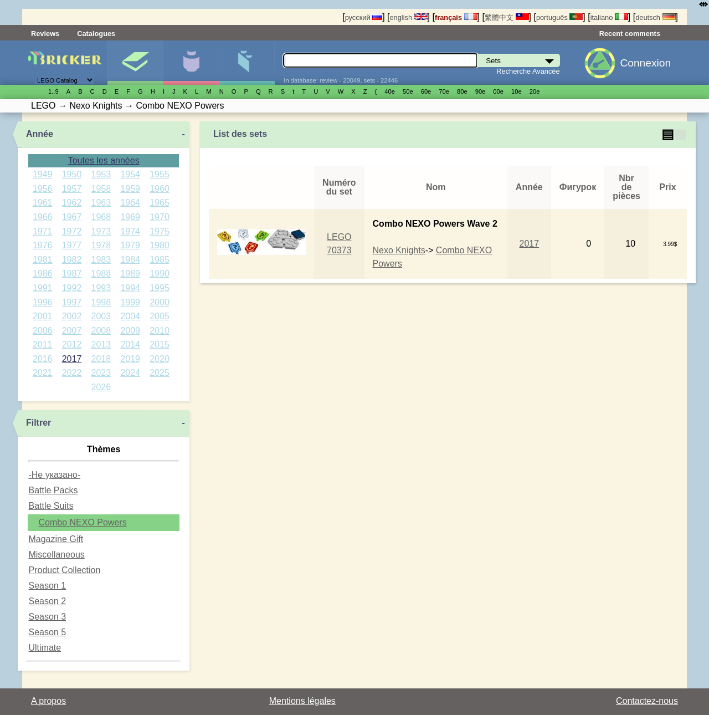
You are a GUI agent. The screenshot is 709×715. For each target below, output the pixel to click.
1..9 (53, 91)
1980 (159, 245)
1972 (72, 231)
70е (444, 91)
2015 (159, 344)
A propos (48, 701)
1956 (43, 188)
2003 (101, 316)
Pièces (247, 63)
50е (408, 91)
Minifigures (191, 63)
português (559, 17)
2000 (159, 302)
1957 (72, 188)
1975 (159, 231)
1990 (159, 273)
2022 (72, 372)
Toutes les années (104, 160)
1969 (130, 217)
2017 (72, 359)
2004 (130, 316)
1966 (43, 217)
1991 (43, 288)
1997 (72, 302)
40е (389, 91)
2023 (101, 372)
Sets (135, 63)
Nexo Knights (399, 250)
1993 (101, 288)
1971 (43, 231)
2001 (43, 316)
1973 (101, 231)
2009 (130, 330)
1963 (101, 202)
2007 (72, 330)
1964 (130, 202)
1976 (43, 245)
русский (363, 17)
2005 (159, 316)
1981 (43, 259)
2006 (43, 330)
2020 (159, 359)
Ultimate (44, 647)
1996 (43, 302)
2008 (101, 330)
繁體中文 (507, 17)
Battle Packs (53, 490)
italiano (609, 17)
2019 (130, 359)
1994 (130, 288)
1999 (130, 302)
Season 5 (47, 632)
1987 (72, 273)
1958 (101, 188)
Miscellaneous (56, 554)
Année (39, 134)
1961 (43, 202)
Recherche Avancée (527, 71)
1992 (72, 288)
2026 (101, 387)
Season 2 (47, 601)
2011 (43, 344)
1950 (72, 174)
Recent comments (629, 33)
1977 (72, 245)
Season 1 (47, 585)
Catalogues (96, 33)
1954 (130, 174)
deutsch (655, 17)
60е (426, 91)
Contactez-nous (647, 701)
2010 (159, 330)
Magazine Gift (55, 539)
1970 (159, 217)
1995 (159, 288)
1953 (101, 174)
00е (498, 91)
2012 (72, 344)
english (408, 17)
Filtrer (38, 422)
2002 (72, 316)
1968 (101, 217)
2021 (43, 372)
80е (462, 91)
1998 (101, 302)
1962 (72, 202)
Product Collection (64, 570)
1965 (159, 202)
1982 (72, 259)
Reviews (45, 33)
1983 (101, 259)
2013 (101, 344)
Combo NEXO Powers (82, 522)
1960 (159, 188)
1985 (159, 259)
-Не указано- (54, 474)
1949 (43, 174)
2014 (130, 344)
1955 (159, 174)
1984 (130, 259)
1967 (72, 217)
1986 (43, 273)
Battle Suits (50, 505)
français (456, 17)
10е (516, 91)
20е (535, 91)
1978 (101, 245)
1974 (130, 231)
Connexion (645, 63)
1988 (101, 273)
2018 (101, 359)
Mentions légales (302, 701)
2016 (43, 359)
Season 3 (47, 616)
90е (480, 91)
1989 (130, 273)
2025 (159, 372)
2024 (130, 372)
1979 (130, 245)
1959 (130, 188)
